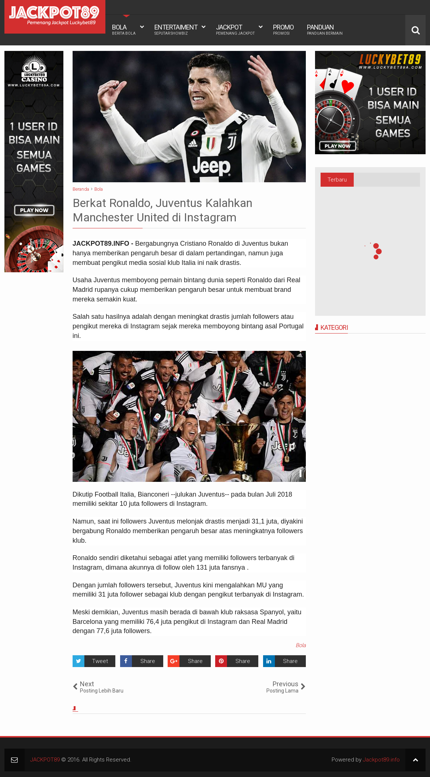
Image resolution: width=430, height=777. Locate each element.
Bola (301, 645)
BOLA (124, 29)
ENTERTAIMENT (175, 29)
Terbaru (337, 179)
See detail (300, 473)
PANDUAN (325, 29)
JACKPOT (235, 29)
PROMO (283, 29)
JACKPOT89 (45, 759)
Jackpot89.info (381, 759)
